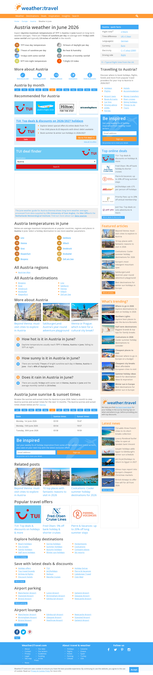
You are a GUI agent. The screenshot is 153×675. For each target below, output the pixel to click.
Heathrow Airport (54, 624)
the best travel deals (123, 407)
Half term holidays (26, 556)
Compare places (82, 553)
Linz (22, 242)
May (45, 90)
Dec (94, 90)
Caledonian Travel (83, 578)
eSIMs (107, 108)
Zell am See (68, 263)
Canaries (83, 653)
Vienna (24, 247)
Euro (123, 45)
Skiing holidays (130, 102)
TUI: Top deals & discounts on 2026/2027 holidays (49, 125)
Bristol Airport (25, 602)
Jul (59, 90)
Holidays (108, 88)
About (27, 653)
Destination (21, 162)
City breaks (23, 550)
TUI (48, 572)
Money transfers (131, 96)
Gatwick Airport (82, 597)
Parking (70, 660)
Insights (66, 15)
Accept (134, 669)
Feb (24, 90)
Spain (82, 658)
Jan (17, 90)
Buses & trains (111, 99)
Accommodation (131, 91)
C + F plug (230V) (128, 50)
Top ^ (17, 642)
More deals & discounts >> (113, 217)
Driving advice (110, 105)
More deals (19, 585)
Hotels (127, 88)
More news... (108, 490)
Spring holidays (53, 548)
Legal (27, 660)
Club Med (79, 581)
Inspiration (54, 15)
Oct (80, 90)
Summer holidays (54, 550)
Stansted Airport (26, 600)
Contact (28, 655)
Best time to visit (23, 79)
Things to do (129, 105)
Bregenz (24, 263)
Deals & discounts (90, 79)
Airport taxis (110, 96)
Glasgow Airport (82, 600)
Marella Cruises (53, 581)
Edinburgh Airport (54, 602)
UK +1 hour (126, 36)
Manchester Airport (27, 597)
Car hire (107, 102)
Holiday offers (24, 572)
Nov (87, 90)
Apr (38, 90)
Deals (43, 15)
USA (82, 662)
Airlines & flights (25, 578)
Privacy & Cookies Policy (40, 671)
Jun (52, 90)
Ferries (107, 110)
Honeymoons (81, 548)
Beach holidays (25, 548)
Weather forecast (56, 79)
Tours (126, 108)
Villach (66, 247)
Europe (25, 21)
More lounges (21, 629)
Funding (41, 660)
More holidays (21, 561)
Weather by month (39, 79)
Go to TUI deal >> (86, 141)
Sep (73, 90)
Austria (33, 21)
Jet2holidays (51, 575)
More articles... (108, 293)
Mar (31, 90)
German (124, 41)
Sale (26, 143)
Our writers (42, 655)
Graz (23, 252)
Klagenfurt (26, 257)
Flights (107, 91)
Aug (66, 90)
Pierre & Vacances (83, 575)
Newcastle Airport (83, 602)
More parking (20, 607)
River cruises (129, 99)
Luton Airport (52, 597)
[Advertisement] (100, 7)
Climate (70, 662)
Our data (41, 653)
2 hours (124, 31)
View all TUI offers (90, 146)
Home (16, 21)
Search (75, 15)
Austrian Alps (24, 276)
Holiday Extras (81, 572)
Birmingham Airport (55, 600)
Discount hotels (25, 581)
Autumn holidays (54, 553)
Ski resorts (79, 556)
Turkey (83, 660)
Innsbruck (67, 252)
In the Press (38, 663)
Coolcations (80, 550)
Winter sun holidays (55, 556)
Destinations (32, 15)
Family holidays (25, 553)
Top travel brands (26, 575)
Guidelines (42, 658)
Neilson (49, 578)
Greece (83, 655)
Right (123, 55)
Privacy (27, 658)
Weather (19, 15)
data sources (81, 220)
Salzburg (67, 242)
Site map (28, 662)
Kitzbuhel (67, 257)
